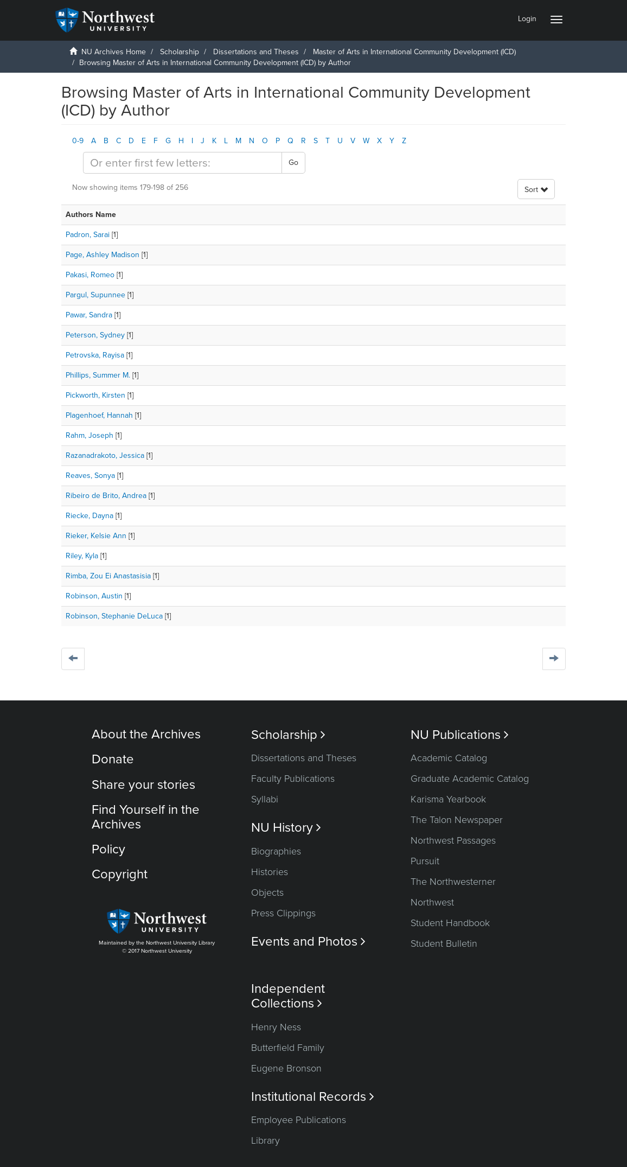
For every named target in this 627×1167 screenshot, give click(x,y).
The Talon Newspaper (457, 820)
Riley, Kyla (82, 555)
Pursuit (425, 861)
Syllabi (264, 799)
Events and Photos (308, 941)
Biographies (276, 851)
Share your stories (143, 785)
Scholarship (179, 51)
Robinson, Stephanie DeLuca (114, 616)
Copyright (120, 874)
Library (265, 1140)
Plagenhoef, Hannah (99, 415)
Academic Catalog (449, 758)
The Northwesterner (453, 882)
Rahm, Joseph (89, 435)
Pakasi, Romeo (90, 274)
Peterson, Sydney (95, 335)
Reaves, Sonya (90, 475)
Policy (108, 849)
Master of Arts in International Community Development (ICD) (414, 51)
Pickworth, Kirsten (95, 395)
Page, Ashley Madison (102, 254)
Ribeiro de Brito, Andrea (106, 495)
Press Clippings (283, 913)
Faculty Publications (293, 779)
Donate (113, 759)
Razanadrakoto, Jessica (105, 455)
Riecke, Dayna (89, 515)
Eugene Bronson (286, 1068)
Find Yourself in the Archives (146, 817)
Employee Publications (298, 1120)
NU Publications (460, 735)
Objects (267, 892)
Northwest (432, 902)
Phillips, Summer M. (98, 375)
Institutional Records (312, 1097)
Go (293, 162)
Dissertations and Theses (256, 51)
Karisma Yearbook (448, 799)
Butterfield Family (287, 1048)
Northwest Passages (453, 840)
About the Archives (146, 734)
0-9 (78, 140)
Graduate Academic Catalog (470, 779)
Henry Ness (276, 1027)
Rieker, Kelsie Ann (96, 535)
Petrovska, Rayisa (95, 355)
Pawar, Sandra (89, 315)
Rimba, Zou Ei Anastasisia (108, 576)
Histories (269, 872)
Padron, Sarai (88, 234)
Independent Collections (288, 996)
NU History (286, 828)
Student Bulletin (444, 943)
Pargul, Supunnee (95, 294)
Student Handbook (450, 923)
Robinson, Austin (94, 596)
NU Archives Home (113, 51)
